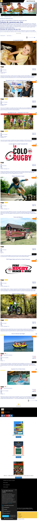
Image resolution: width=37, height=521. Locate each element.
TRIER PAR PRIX (2, 35)
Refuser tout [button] (12, 516)
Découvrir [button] (34, 74)
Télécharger (18, 436)
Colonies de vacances (7, 16)
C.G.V (18, 512)
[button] (9, 518)
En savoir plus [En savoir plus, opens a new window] (10, 503)
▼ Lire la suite (18, 33)
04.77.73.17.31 (31, 1)
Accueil (2, 16)
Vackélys (22, 518)
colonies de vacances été (26, 30)
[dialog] (9, 504)
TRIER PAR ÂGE (9, 35)
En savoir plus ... (18, 477)
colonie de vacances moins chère (7, 27)
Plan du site (18, 515)
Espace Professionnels (18, 516)
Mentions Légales (18, 513)
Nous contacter (18, 517)
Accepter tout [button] (5, 516)
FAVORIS (0, 10)
